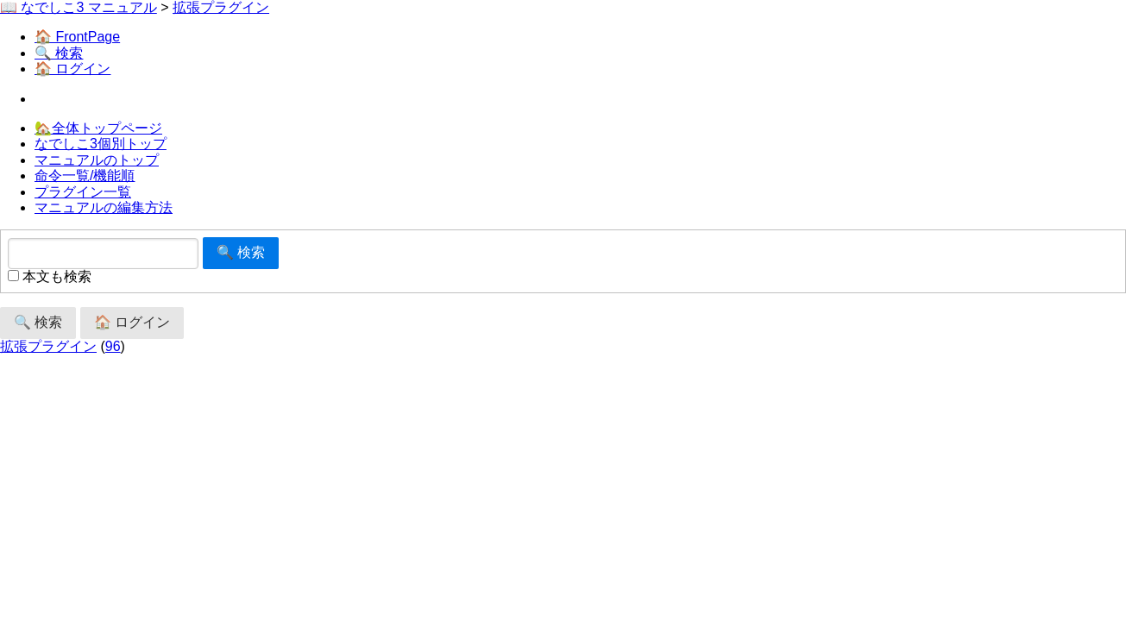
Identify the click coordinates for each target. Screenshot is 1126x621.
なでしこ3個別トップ (101, 143)
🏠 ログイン (72, 68)
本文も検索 (49, 276)
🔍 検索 (59, 53)
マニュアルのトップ (97, 160)
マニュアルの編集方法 (104, 207)
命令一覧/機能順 (85, 175)
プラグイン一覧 (83, 192)
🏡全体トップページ (98, 128)
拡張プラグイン (221, 7)
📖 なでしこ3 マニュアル (78, 7)
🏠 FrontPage (77, 36)
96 (113, 346)
